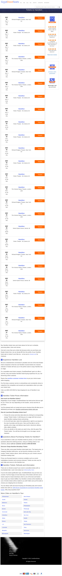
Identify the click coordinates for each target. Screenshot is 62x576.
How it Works (12, 550)
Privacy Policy (12, 551)
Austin (3, 499)
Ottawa (25, 502)
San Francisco (27, 524)
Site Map (11, 553)
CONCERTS (40, 2)
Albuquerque (5, 496)
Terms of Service (13, 555)
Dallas (3, 518)
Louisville (4, 527)
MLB (27, 2)
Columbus (4, 515)
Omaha (25, 499)
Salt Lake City (27, 511)
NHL (30, 2)
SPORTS (34, 2)
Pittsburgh (26, 508)
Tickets (41, 18)
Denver (4, 521)
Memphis (4, 530)
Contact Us (12, 546)
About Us (11, 543)
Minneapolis (5, 533)
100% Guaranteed (13, 548)
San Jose (26, 515)
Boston (4, 508)
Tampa (25, 521)
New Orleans (27, 496)
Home (10, 541)
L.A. (3, 524)
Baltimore (4, 502)
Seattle (25, 518)
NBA (24, 2)
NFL (21, 2)
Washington (27, 533)
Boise (3, 505)
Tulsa (25, 527)
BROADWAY (46, 2)
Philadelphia (27, 505)
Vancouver (26, 530)
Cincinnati (4, 511)
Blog (10, 544)
